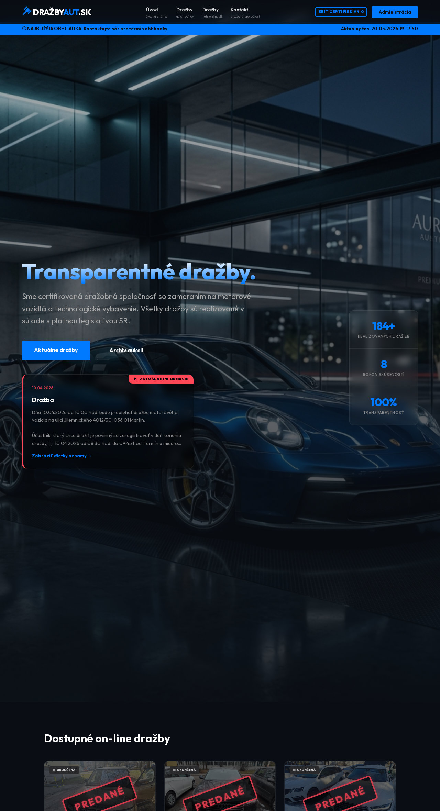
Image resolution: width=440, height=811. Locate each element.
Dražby (185, 13)
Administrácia (395, 12)
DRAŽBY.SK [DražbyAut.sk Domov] (56, 11)
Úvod (157, 13)
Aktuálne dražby (56, 349)
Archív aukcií (126, 350)
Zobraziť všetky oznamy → (62, 455)
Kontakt (245, 13)
